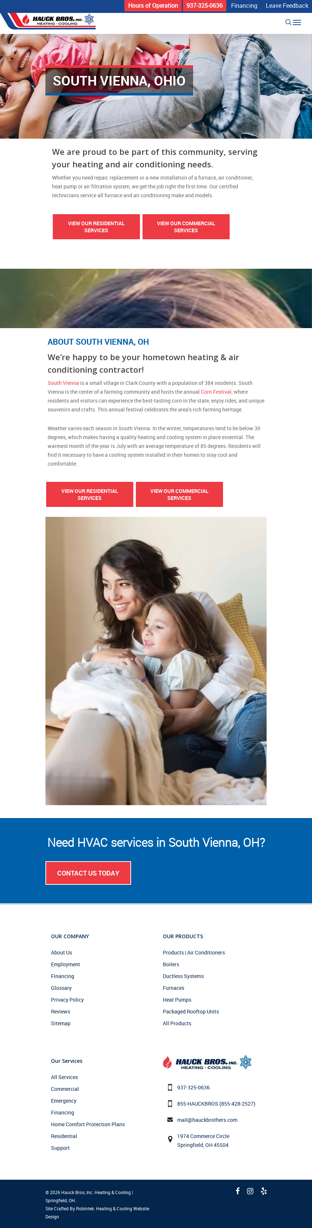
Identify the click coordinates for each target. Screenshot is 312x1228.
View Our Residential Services (96, 227)
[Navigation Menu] (297, 22)
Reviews (60, 1011)
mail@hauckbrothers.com (207, 1119)
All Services (64, 1077)
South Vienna (63, 382)
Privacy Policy (67, 999)
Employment (65, 964)
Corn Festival (216, 391)
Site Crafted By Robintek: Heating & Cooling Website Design (97, 1213)
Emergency (63, 1100)
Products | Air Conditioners (194, 952)
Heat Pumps (177, 999)
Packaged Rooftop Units (191, 1011)
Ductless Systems (183, 976)
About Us (61, 952)
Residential (64, 1136)
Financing (62, 976)
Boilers (171, 964)
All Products (177, 1023)
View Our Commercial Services (186, 227)
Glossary (61, 987)
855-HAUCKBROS (197, 1103)
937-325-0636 (193, 1087)
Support (60, 1147)
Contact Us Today (88, 873)
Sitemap (61, 1023)
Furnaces (173, 987)
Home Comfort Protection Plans (88, 1124)
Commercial (65, 1088)
